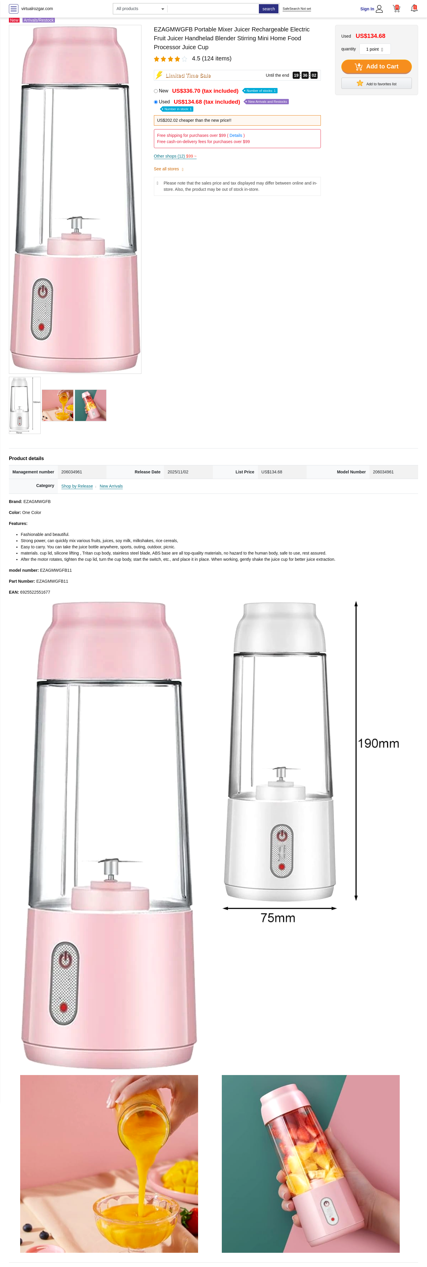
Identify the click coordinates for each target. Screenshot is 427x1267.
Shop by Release (77, 486)
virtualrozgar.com (37, 8)
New (218, 91)
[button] (414, 8)
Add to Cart (377, 67)
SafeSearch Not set (297, 8)
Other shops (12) (175, 156)
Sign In (367, 9)
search (268, 9)
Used (224, 105)
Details (236, 135)
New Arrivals (111, 486)
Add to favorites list (376, 83)
